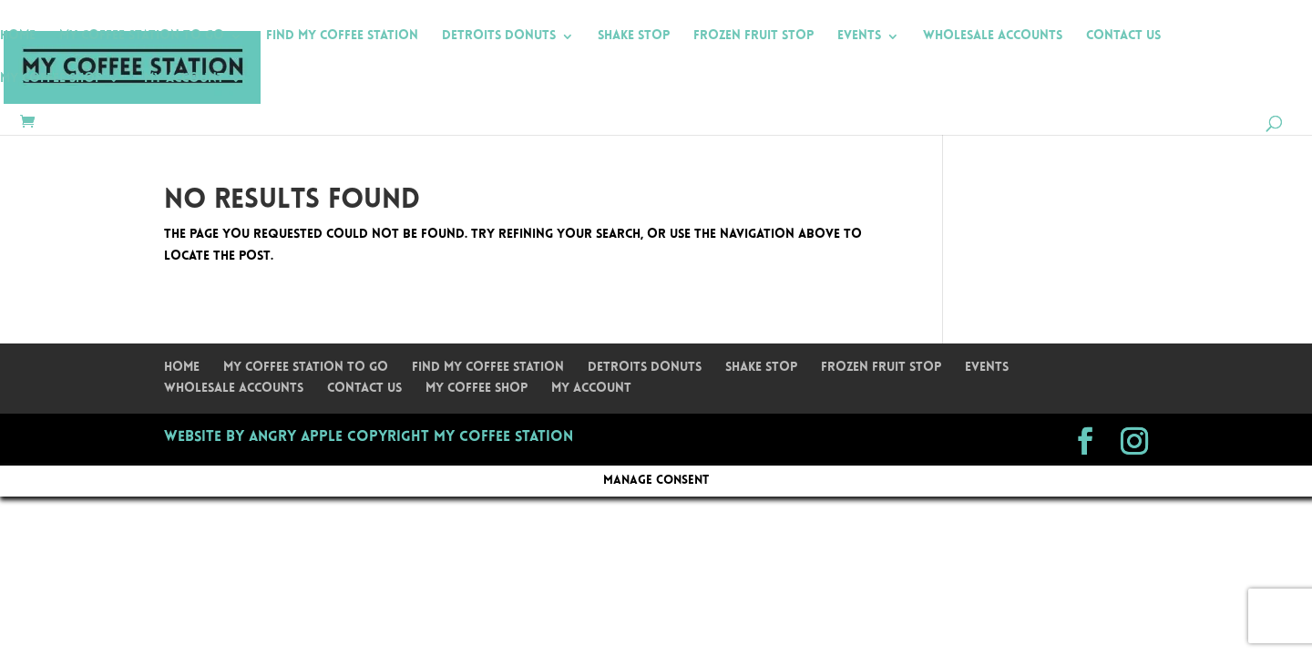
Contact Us (1123, 36)
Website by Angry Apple (253, 437)
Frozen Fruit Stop (753, 36)
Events (859, 36)
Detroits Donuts (499, 36)
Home (18, 36)
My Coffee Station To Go (141, 36)
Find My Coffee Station (342, 36)
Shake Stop (634, 36)
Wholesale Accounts (992, 36)
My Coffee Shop (51, 79)
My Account (184, 79)
